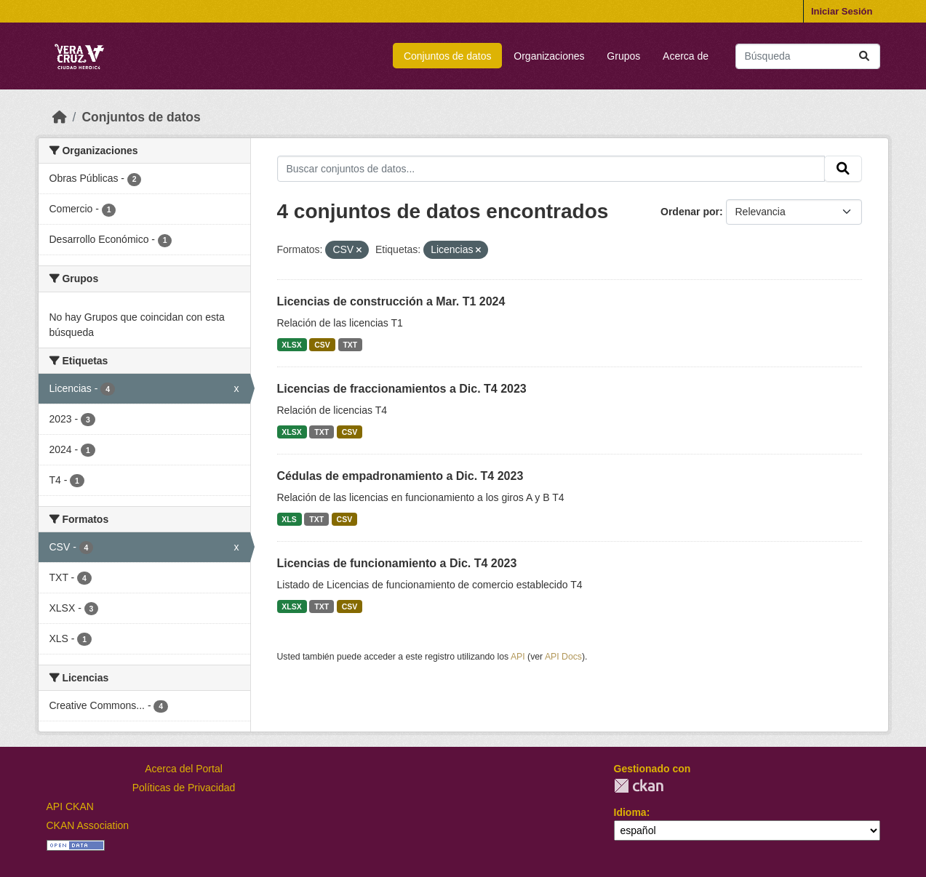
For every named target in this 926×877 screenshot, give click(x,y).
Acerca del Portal (184, 768)
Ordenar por (689, 211)
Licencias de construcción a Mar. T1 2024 (391, 301)
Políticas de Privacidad (184, 787)
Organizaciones (549, 56)
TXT (350, 344)
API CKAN (70, 806)
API (518, 657)
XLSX (291, 344)
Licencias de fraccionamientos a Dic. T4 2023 (402, 389)
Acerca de (686, 56)
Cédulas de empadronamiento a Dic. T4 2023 (400, 476)
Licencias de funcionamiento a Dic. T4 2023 (397, 563)
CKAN (638, 785)
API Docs (563, 657)
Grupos (623, 56)
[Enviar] (864, 56)
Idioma (630, 812)
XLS (289, 519)
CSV (322, 344)
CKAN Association (88, 825)
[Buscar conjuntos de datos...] (807, 56)
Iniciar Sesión (842, 11)
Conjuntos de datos (448, 56)
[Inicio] (59, 117)
